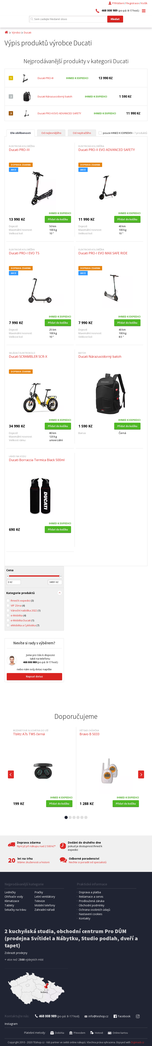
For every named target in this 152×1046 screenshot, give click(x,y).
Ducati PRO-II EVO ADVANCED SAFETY (59, 113)
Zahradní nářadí (44, 910)
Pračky (38, 892)
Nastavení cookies (90, 914)
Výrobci (16, 32)
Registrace (132, 3)
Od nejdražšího (82, 133)
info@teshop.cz (96, 1016)
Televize (39, 901)
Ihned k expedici (22, 600)
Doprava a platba (90, 892)
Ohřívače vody (14, 896)
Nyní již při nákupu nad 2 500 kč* (36, 846)
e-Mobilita (18, 615)
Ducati (27, 32)
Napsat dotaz (34, 676)
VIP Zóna (18, 605)
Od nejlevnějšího (51, 133)
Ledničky (10, 892)
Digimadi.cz (137, 1042)
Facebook (121, 1016)
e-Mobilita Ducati (22, 620)
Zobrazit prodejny (16, 953)
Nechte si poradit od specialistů (87, 862)
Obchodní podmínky (91, 905)
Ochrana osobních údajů (94, 910)
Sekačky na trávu (15, 910)
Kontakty (84, 918)
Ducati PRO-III (45, 78)
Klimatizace (12, 901)
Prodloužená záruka (91, 901)
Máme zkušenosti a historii (33, 862)
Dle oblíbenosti (20, 133)
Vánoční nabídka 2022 (25, 610)
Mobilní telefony (44, 905)
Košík (144, 3)
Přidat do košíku (58, 219)
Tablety (9, 905)
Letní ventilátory (44, 896)
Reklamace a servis (91, 896)
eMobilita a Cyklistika (25, 625)
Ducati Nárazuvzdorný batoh (55, 96)
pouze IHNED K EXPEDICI (117, 133)
